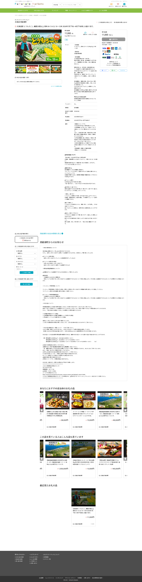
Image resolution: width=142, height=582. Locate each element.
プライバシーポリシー (70, 578)
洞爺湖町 (36, 15)
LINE (113, 70)
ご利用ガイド (33, 561)
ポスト (123, 70)
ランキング (55, 10)
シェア (104, 70)
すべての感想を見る (56, 86)
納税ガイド (87, 10)
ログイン (125, 1)
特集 (71, 10)
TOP (16, 15)
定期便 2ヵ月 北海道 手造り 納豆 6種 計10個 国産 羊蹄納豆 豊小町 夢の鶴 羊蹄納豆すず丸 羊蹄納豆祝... (57, 414)
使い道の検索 (18, 561)
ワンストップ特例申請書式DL (113, 65)
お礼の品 (39, 10)
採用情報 (45, 557)
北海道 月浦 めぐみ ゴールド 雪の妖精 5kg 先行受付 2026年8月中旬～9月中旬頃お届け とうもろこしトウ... (83, 462)
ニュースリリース (49, 578)
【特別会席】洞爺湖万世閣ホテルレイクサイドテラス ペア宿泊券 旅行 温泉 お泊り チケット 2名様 (109, 462)
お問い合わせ (33, 563)
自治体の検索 (18, 559)
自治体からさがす (23, 15)
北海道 (30, 15)
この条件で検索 (26, 272)
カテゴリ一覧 (47, 559)
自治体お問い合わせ (120, 22)
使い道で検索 (26, 284)
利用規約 (80, 578)
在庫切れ (113, 39)
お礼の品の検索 (19, 557)
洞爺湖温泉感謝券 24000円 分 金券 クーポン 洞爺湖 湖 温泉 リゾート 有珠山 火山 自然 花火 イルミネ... (109, 414)
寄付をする (26, 239)
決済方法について (113, 61)
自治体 (23, 10)
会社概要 (41, 578)
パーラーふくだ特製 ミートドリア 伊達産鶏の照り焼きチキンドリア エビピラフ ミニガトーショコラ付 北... (83, 414)
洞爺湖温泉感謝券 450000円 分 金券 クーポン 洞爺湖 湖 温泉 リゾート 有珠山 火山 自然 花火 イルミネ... (57, 462)
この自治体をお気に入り (104, 22)
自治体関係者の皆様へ (97, 578)
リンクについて (59, 578)
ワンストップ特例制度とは (113, 63)
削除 (92, 524)
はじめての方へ (34, 557)
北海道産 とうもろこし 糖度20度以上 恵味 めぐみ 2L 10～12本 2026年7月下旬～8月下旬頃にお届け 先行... (83, 511)
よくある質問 (103, 10)
